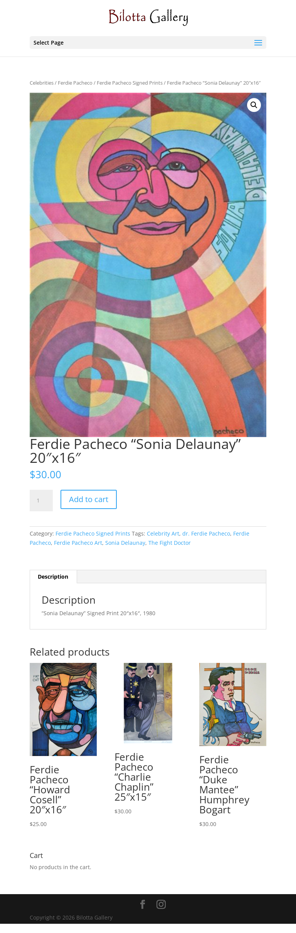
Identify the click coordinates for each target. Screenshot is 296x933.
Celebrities (42, 82)
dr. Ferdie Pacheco (206, 533)
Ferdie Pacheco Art (78, 542)
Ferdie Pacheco (75, 82)
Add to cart (88, 499)
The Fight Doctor (169, 542)
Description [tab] (53, 576)
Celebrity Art (163, 533)
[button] (254, 105)
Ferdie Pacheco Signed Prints (130, 82)
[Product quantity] (41, 500)
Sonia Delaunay (125, 542)
